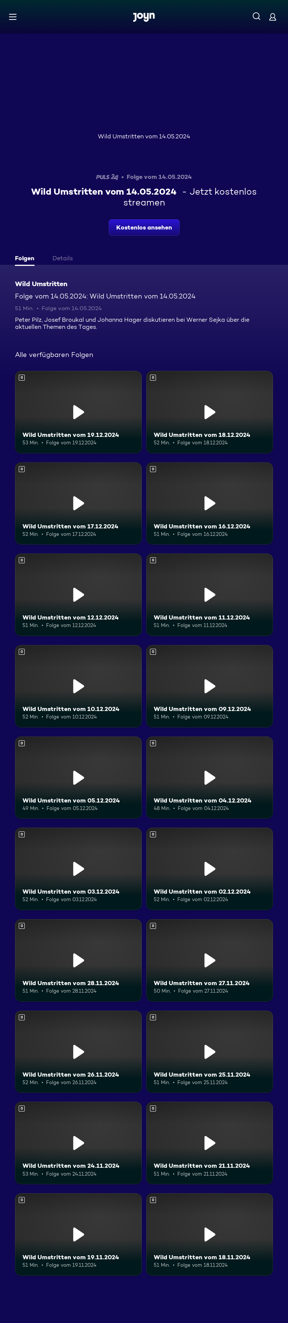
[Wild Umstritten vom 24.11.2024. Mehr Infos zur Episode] (78, 1143)
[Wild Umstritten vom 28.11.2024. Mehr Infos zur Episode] (78, 960)
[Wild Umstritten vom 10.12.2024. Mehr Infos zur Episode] (78, 686)
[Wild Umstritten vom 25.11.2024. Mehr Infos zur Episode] (209, 1052)
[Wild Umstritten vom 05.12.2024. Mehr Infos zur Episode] (78, 777)
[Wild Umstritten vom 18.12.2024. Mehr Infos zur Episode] (209, 412)
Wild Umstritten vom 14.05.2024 (144, 136)
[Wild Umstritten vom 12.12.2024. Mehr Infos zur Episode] (78, 595)
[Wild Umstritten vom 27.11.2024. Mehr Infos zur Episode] (209, 960)
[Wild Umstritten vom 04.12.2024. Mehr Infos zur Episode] (209, 777)
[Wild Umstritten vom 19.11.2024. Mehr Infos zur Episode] (78, 1234)
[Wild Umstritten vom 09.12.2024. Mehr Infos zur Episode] (209, 686)
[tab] (27, 259)
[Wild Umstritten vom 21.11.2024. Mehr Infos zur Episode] (209, 1143)
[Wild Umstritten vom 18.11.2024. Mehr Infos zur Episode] (209, 1234)
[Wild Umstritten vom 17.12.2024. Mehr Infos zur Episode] (78, 503)
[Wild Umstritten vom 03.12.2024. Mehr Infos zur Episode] (78, 869)
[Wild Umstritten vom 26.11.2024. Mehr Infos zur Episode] (78, 1052)
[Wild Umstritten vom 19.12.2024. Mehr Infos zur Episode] (78, 412)
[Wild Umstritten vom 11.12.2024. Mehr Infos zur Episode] (209, 595)
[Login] (272, 16)
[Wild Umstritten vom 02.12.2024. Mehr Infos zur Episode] (209, 869)
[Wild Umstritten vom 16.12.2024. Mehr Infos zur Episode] (209, 503)
